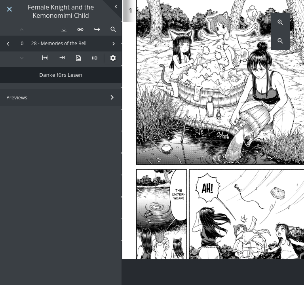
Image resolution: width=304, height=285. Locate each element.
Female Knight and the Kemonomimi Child (61, 11)
